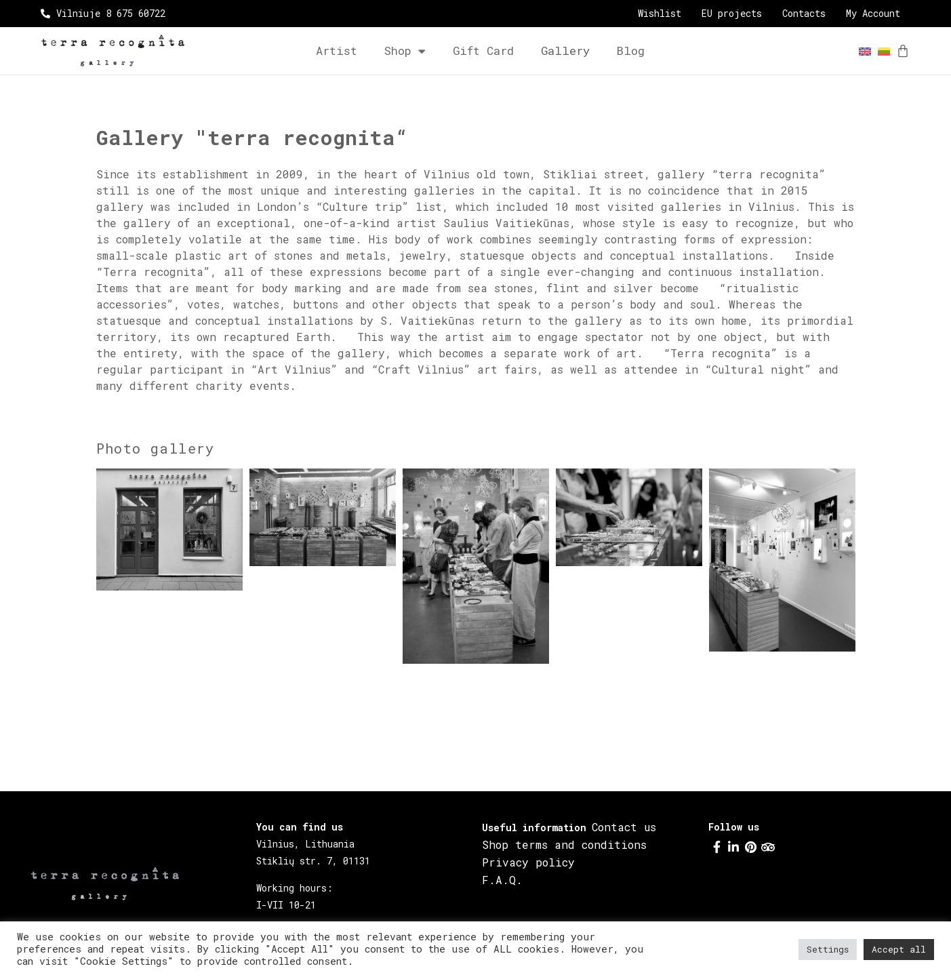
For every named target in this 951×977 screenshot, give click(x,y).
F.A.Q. (502, 880)
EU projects (732, 13)
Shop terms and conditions (564, 844)
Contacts (804, 13)
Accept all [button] (899, 949)
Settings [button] (828, 949)
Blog (631, 50)
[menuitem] (861, 51)
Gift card (483, 50)
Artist (336, 50)
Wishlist (659, 13)
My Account (873, 13)
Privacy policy (528, 862)
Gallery (565, 50)
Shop (405, 51)
